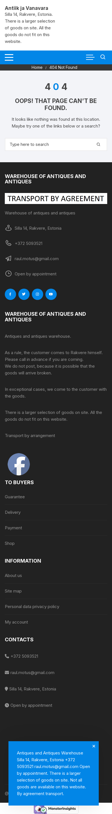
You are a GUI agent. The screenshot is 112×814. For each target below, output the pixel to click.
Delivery (13, 512)
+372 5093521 (24, 656)
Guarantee (15, 496)
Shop (10, 543)
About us (13, 575)
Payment (13, 527)
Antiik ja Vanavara (26, 8)
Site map (13, 591)
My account (16, 622)
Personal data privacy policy (32, 606)
